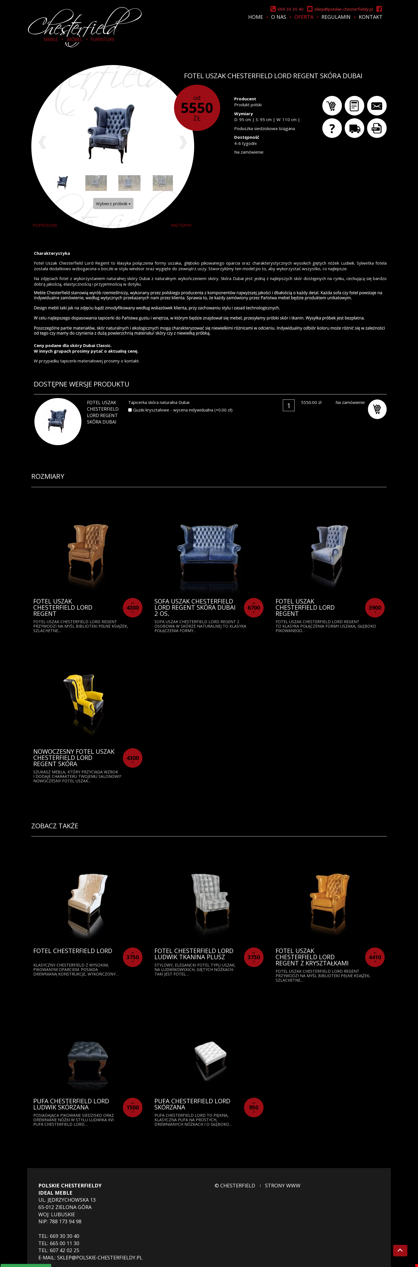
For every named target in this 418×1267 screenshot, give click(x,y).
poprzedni (45, 225)
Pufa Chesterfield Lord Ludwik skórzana (71, 1104)
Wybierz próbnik (113, 203)
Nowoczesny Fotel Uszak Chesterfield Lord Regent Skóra (73, 757)
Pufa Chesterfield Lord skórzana (192, 1104)
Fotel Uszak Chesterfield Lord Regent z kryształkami (312, 956)
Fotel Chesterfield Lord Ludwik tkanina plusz (193, 953)
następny (181, 225)
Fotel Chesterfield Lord (72, 950)
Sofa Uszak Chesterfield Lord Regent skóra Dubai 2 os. (195, 607)
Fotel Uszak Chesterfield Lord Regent (62, 607)
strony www (282, 1185)
